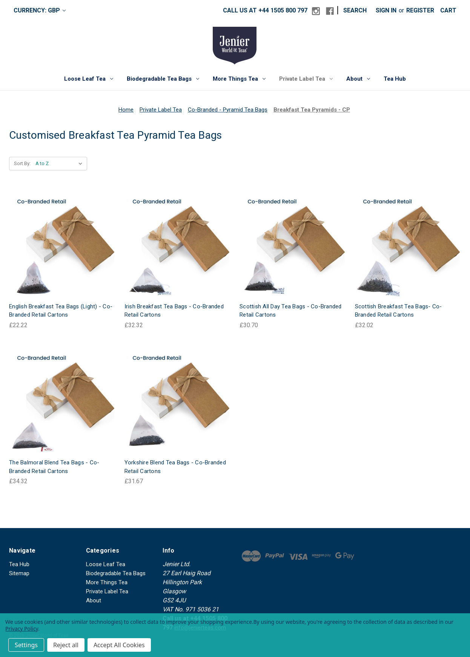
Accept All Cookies (119, 645)
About (358, 78)
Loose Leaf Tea (88, 78)
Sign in (386, 10)
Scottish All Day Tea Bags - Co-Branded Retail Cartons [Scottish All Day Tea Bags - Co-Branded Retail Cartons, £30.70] (291, 311)
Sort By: (22, 163)
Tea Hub (395, 78)
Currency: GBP (40, 10)
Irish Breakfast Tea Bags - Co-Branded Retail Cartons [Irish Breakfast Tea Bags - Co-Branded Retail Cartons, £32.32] (174, 311)
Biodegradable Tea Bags (163, 78)
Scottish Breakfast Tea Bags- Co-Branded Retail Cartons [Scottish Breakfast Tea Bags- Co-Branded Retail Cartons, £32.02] (398, 311)
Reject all (65, 645)
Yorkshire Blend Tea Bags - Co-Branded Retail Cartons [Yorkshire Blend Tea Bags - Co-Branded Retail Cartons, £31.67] (175, 467)
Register (420, 10)
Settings (26, 645)
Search (355, 10)
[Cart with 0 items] (448, 10)
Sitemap (19, 573)
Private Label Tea (306, 78)
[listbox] (60, 163)
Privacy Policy (21, 628)
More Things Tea (239, 78)
